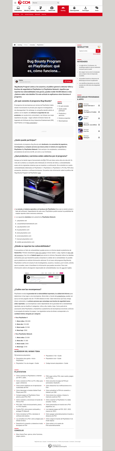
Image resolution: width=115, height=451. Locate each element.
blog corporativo (32, 123)
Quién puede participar (63, 110)
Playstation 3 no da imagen (25, 363)
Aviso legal (77, 441)
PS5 (44, 160)
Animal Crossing (29, 14)
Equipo (44, 441)
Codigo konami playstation (54, 363)
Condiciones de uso (52, 441)
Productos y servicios (62, 114)
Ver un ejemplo (96, 54)
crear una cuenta (40, 253)
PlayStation (40, 45)
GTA (22, 14)
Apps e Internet (40, 9)
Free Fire (44, 14)
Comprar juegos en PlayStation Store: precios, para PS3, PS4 (28, 396)
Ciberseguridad (74, 9)
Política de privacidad (63, 441)
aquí (39, 173)
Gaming (63, 9)
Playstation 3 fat (51, 356)
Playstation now (51, 358)
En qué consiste (64, 106)
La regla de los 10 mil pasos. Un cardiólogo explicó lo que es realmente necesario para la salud (89, 67)
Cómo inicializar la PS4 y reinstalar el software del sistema (28, 415)
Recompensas (63, 121)
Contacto (72, 441)
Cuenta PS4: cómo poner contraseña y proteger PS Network (28, 410)
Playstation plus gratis (23, 358)
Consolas (16, 14)
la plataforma (61, 296)
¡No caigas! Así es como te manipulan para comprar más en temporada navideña (89, 74)
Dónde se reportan (65, 118)
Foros (96, 9)
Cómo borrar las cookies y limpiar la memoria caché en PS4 (57, 396)
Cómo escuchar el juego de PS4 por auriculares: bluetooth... (57, 382)
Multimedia (52, 9)
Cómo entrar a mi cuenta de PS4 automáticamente (54, 424)
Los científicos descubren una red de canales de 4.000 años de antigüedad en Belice (89, 85)
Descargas (85, 9)
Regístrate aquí (38, 441)
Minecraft (37, 14)
